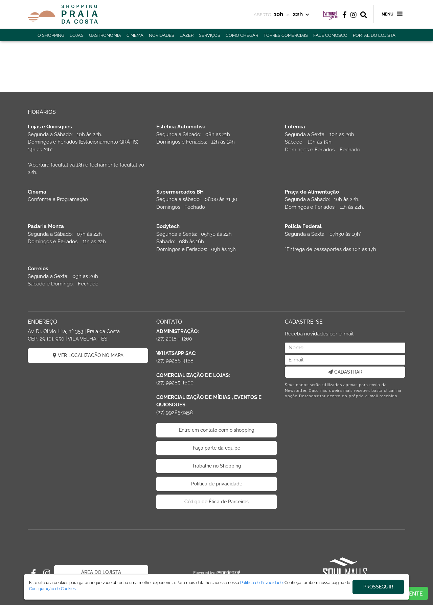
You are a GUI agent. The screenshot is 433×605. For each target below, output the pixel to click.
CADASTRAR (345, 372)
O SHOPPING (51, 35)
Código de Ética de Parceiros (216, 501)
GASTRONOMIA (105, 35)
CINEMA (135, 35)
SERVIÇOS (209, 35)
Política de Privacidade (261, 582)
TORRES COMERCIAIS (286, 35)
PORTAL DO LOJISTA (374, 35)
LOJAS (77, 35)
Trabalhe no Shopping (216, 466)
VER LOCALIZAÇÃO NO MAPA (88, 355)
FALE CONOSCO (330, 35)
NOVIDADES (161, 35)
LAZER (186, 35)
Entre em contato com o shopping (216, 430)
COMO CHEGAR (242, 35)
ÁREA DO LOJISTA (101, 572)
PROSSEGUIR (378, 586)
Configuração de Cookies (52, 588)
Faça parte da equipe (216, 448)
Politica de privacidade (216, 483)
